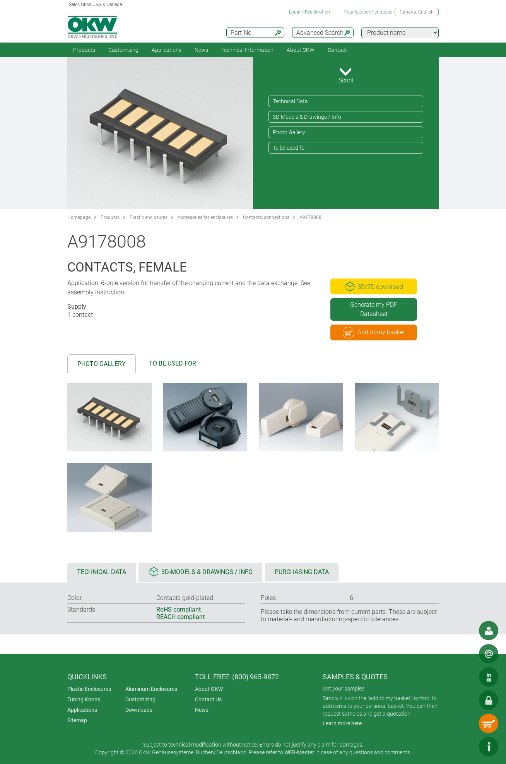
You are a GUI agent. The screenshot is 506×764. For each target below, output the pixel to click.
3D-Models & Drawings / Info (307, 117)
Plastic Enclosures (89, 689)
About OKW (209, 689)
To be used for (289, 148)
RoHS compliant (178, 609)
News (201, 50)
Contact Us (208, 699)
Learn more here (342, 723)
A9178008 (310, 217)
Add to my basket (374, 332)
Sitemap (77, 720)
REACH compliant (180, 616)
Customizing (123, 50)
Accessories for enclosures (205, 217)
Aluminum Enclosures (151, 689)
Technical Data (290, 101)
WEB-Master (299, 752)
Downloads (138, 710)
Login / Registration (309, 12)
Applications (166, 50)
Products (84, 50)
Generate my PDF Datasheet (373, 309)
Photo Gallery (289, 132)
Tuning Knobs (83, 699)
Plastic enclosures (149, 217)
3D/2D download (373, 286)
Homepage (79, 217)
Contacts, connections (266, 217)
